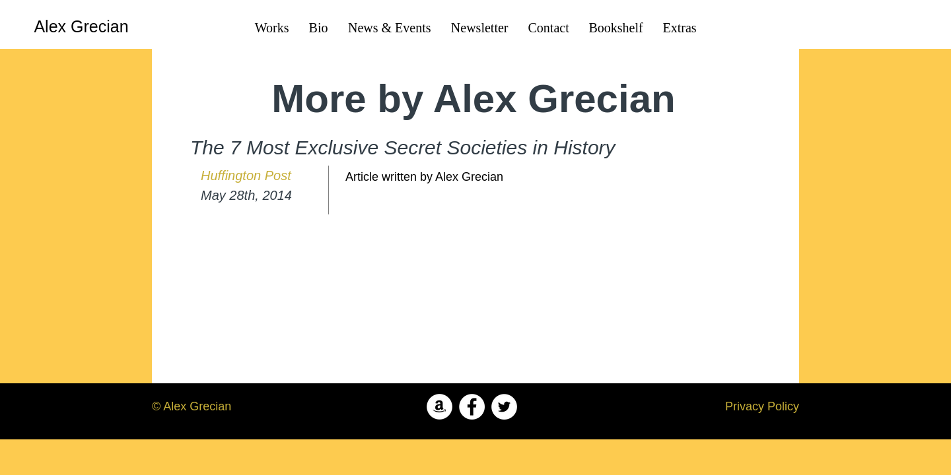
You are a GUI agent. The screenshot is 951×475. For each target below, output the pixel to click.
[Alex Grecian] (81, 26)
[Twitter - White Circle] (504, 407)
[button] (616, 28)
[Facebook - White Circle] (472, 407)
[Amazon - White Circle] (439, 407)
